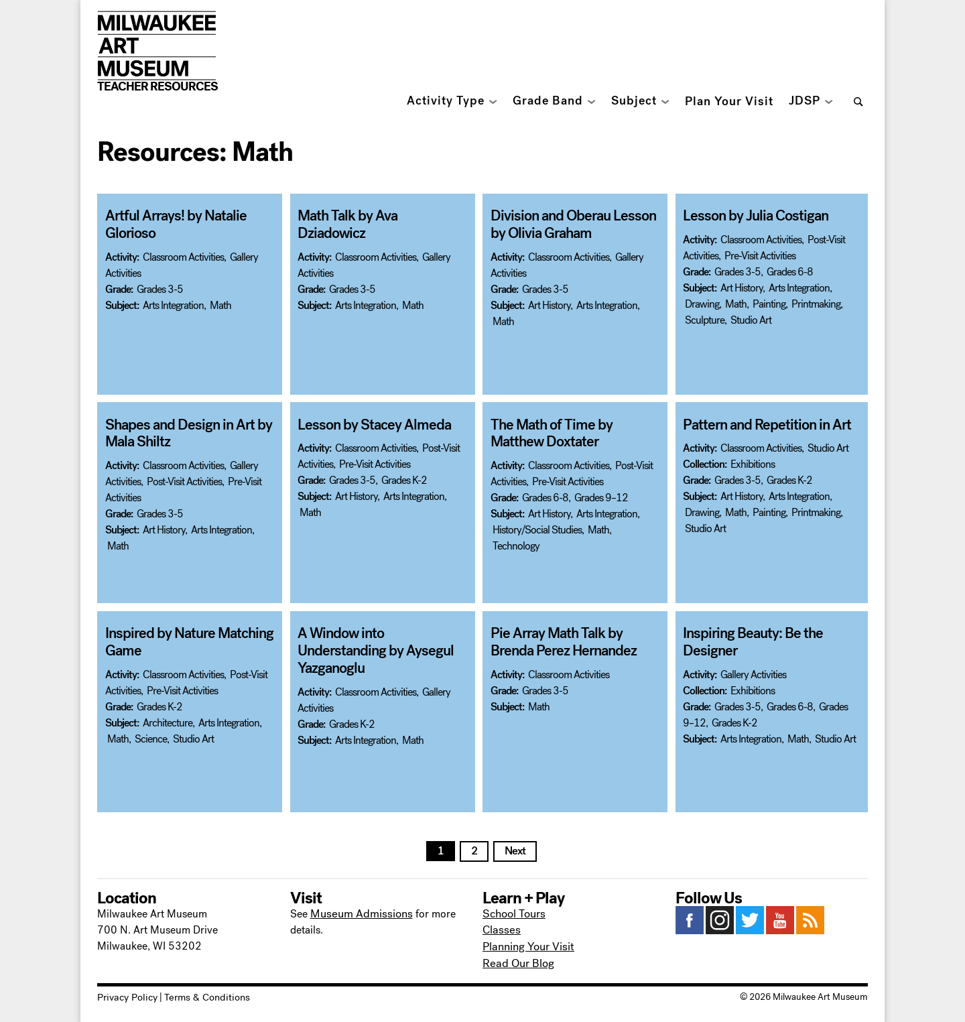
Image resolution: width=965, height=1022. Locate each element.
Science (151, 737)
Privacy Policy (125, 994)
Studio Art (750, 319)
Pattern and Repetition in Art (763, 425)
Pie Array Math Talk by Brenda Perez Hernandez (575, 641)
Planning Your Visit (526, 945)
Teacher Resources (157, 86)
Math (220, 304)
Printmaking (815, 303)
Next (515, 851)
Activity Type (446, 101)
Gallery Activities (753, 673)
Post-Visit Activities (184, 480)
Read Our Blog (516, 961)
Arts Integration (173, 304)
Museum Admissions (358, 913)
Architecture (167, 721)
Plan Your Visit (729, 101)
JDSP (804, 101)
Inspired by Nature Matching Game (185, 641)
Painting (769, 303)
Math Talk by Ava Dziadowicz (378, 215)
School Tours (513, 913)
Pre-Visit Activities (759, 255)
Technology (516, 544)
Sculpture (704, 319)
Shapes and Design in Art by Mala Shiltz (184, 433)
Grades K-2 (404, 480)
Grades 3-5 (160, 288)
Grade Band (548, 101)
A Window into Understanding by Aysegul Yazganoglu (382, 641)
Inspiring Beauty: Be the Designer (749, 641)
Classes (499, 929)
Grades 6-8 (790, 271)
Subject (634, 101)
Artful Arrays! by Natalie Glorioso (172, 224)
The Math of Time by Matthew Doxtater (575, 433)
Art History (549, 304)
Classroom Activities (183, 256)
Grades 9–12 (601, 496)
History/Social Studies (537, 528)
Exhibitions (752, 464)
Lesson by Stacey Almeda (369, 425)
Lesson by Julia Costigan (751, 215)
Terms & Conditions (199, 994)
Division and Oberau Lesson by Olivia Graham (569, 224)
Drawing (702, 303)
